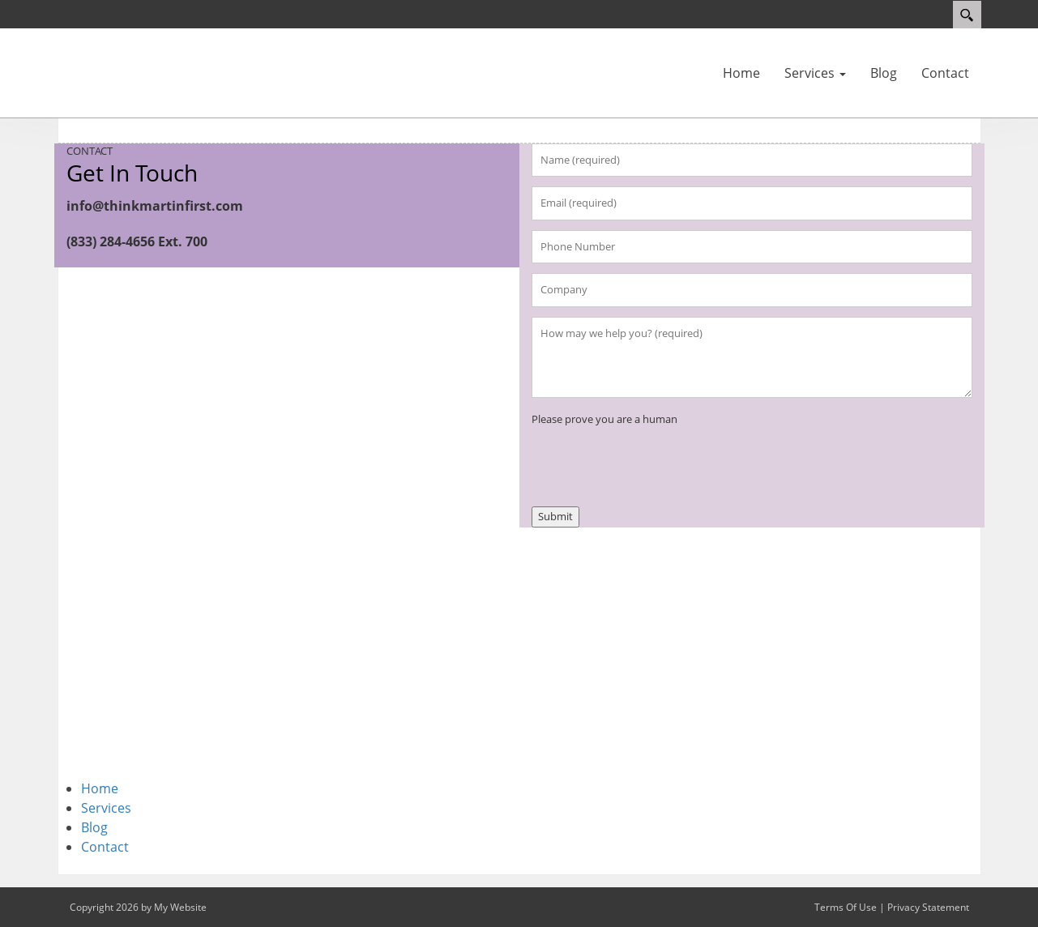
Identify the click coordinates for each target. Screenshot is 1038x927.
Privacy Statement (928, 907)
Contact (105, 847)
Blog (94, 827)
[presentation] (655, 459)
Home (99, 788)
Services (106, 808)
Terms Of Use (845, 907)
